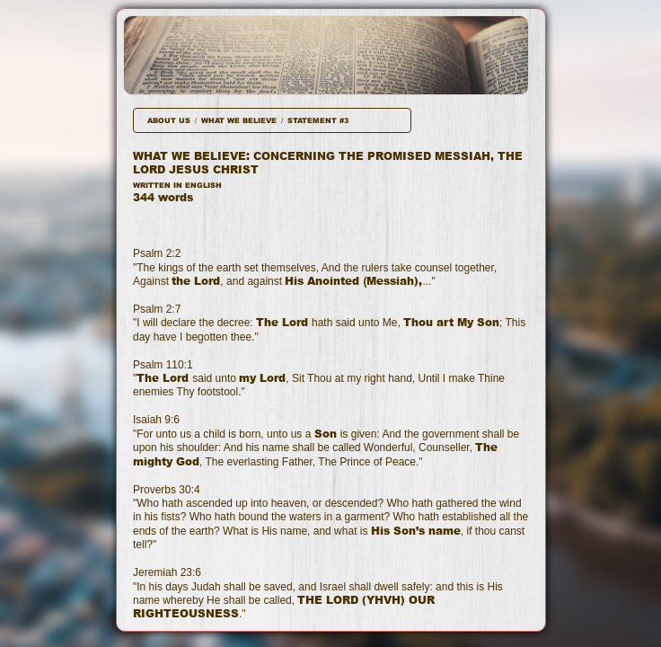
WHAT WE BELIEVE (239, 120)
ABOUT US (168, 120)
